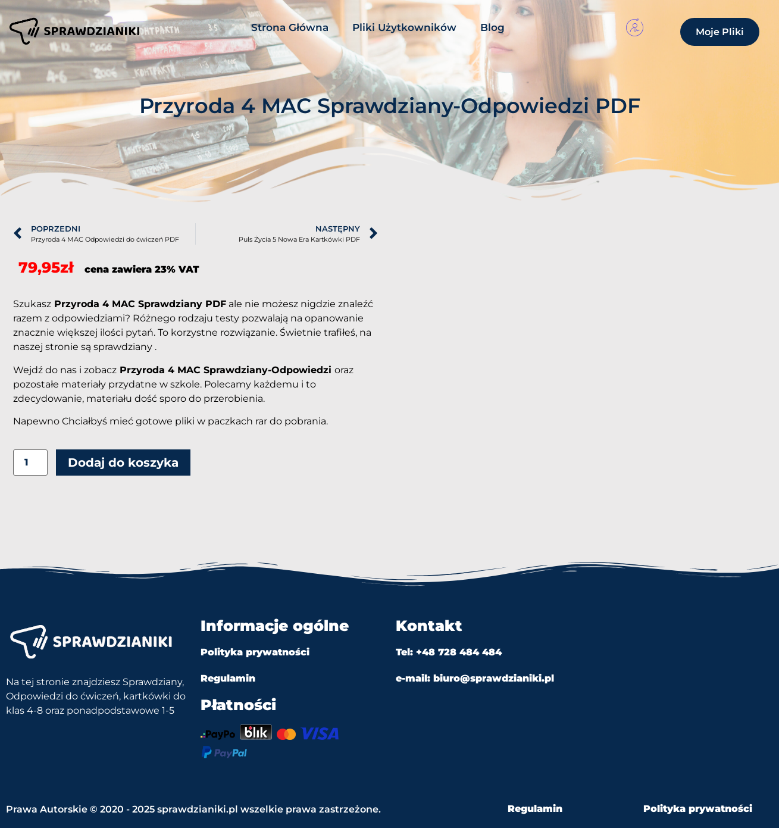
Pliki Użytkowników (404, 27)
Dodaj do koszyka (123, 462)
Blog (492, 27)
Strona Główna (290, 27)
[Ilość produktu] (30, 462)
